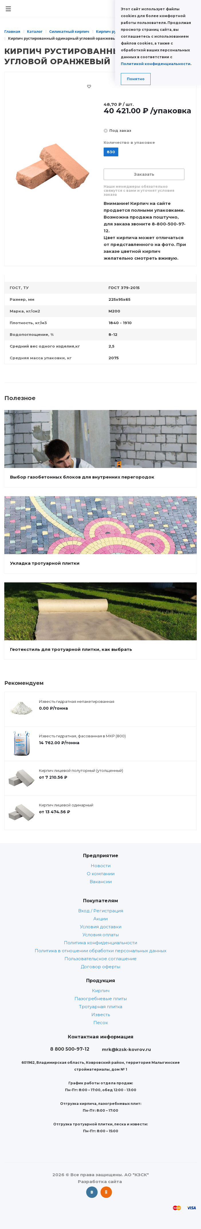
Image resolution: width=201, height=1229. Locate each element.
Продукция (100, 980)
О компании (101, 873)
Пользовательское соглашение (100, 958)
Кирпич (100, 990)
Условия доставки (100, 926)
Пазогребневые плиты (100, 998)
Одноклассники (106, 1192)
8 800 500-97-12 (69, 1049)
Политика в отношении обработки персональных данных (100, 950)
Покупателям (100, 900)
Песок (100, 1022)
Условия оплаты (100, 934)
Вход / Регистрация (100, 910)
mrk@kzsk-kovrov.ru (126, 1049)
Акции (100, 918)
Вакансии (101, 881)
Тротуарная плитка (100, 1006)
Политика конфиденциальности (100, 942)
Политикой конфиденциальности (155, 64)
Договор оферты (100, 966)
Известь (100, 1014)
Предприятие (100, 855)
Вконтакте (92, 1192)
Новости (101, 865)
